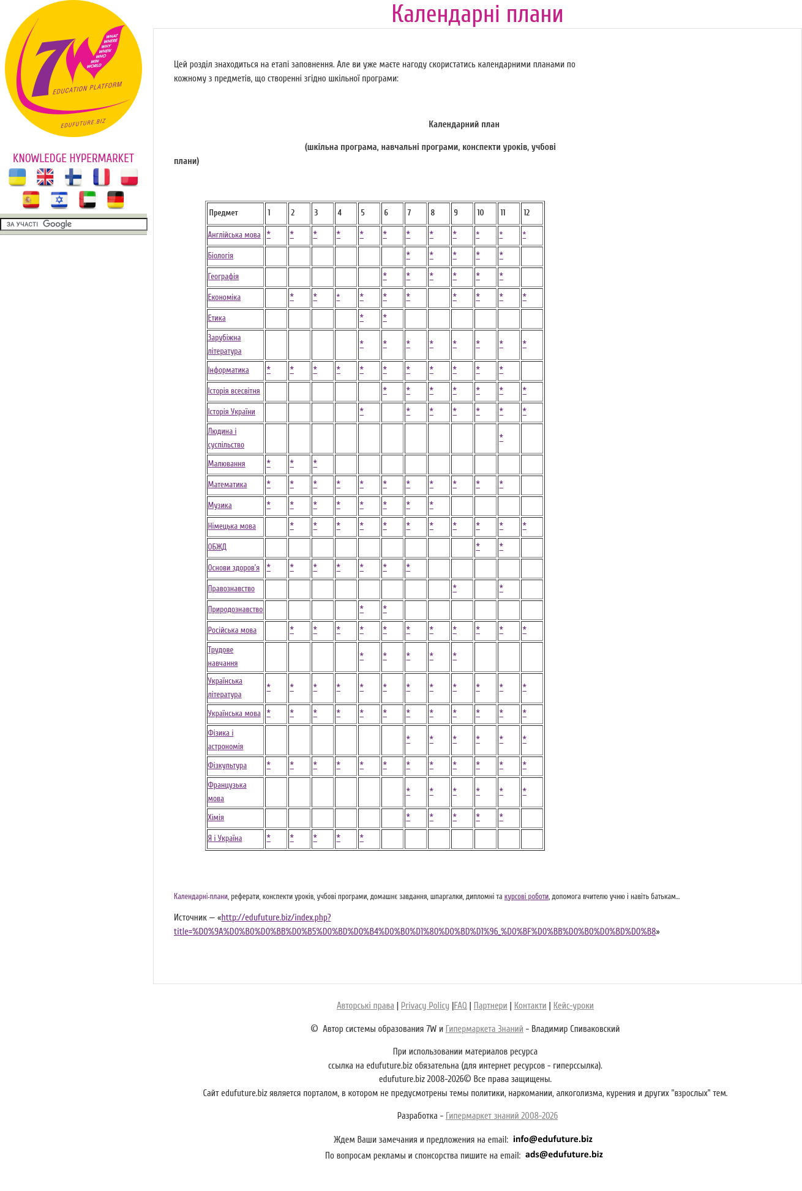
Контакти (530, 1006)
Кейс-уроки (573, 1006)
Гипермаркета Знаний (484, 1029)
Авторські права (365, 1006)
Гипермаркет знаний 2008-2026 (502, 1116)
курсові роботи (526, 896)
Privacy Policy (425, 1006)
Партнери (491, 1006)
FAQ (460, 1006)
